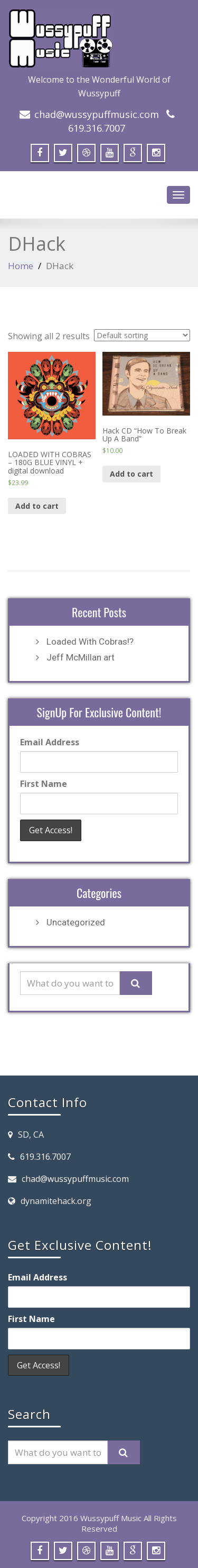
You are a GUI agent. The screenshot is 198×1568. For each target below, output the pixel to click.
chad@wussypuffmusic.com (96, 114)
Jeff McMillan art (80, 657)
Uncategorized (75, 922)
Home (20, 266)
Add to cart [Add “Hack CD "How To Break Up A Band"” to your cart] (131, 474)
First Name (43, 784)
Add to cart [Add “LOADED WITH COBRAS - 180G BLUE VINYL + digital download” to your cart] (37, 506)
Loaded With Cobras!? (90, 641)
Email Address (49, 742)
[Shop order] (142, 335)
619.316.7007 (96, 128)
